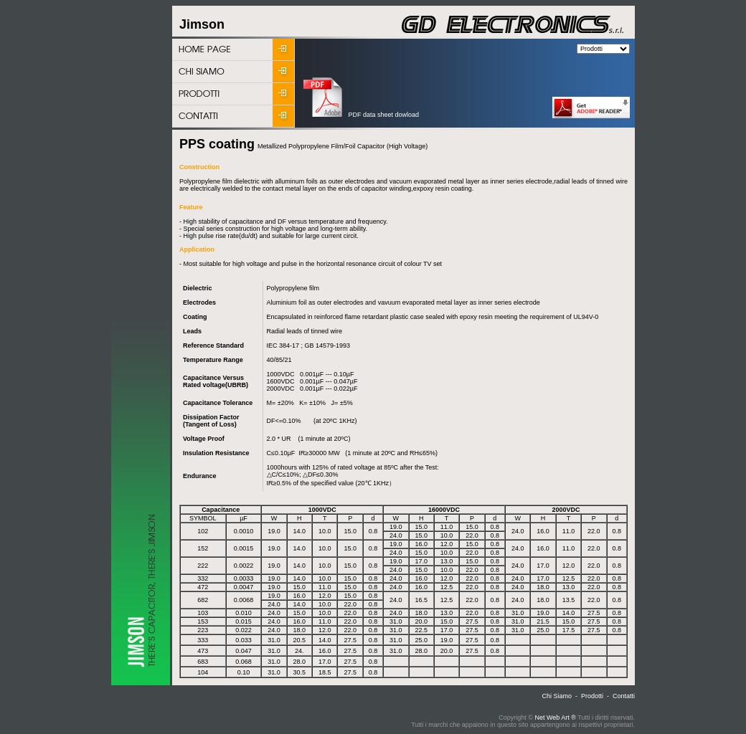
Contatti (624, 696)
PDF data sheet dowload (361, 114)
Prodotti (592, 696)
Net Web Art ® (555, 717)
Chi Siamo (557, 696)
